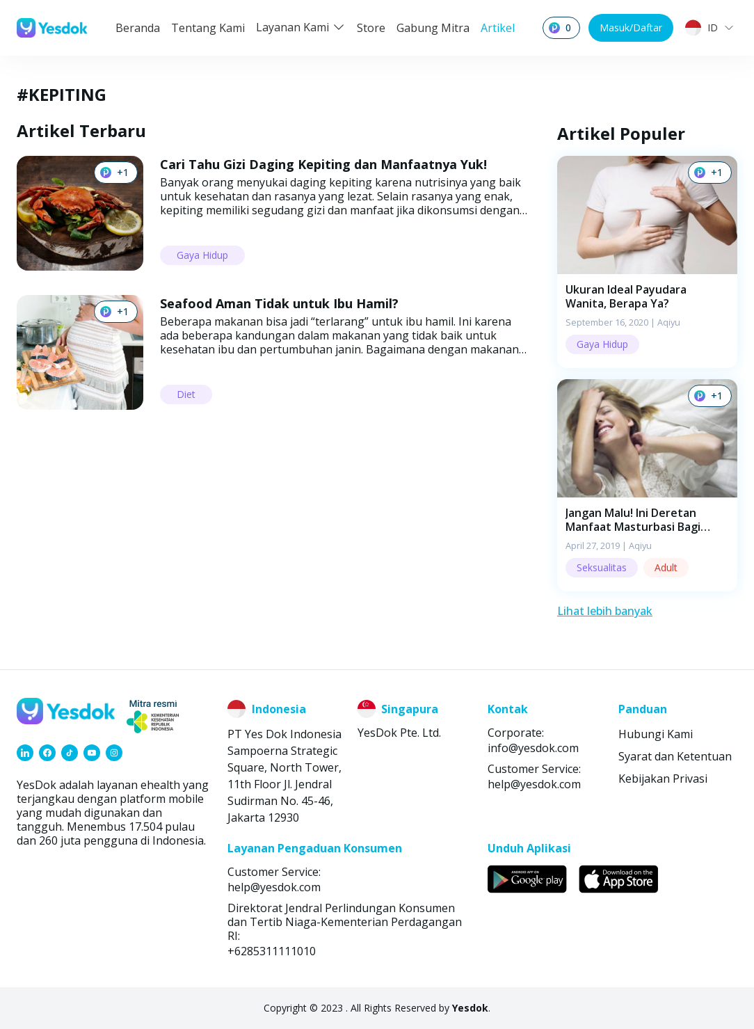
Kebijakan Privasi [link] (662, 778)
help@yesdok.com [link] (534, 784)
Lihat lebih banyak (604, 611)
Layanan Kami (301, 27)
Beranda (137, 27)
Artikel (498, 27)
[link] (25, 752)
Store (371, 27)
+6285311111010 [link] (271, 951)
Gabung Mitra (433, 27)
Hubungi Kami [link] (655, 734)
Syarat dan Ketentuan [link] (675, 756)
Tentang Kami (208, 27)
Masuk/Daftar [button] (631, 27)
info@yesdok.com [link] (533, 748)
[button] (647, 262)
